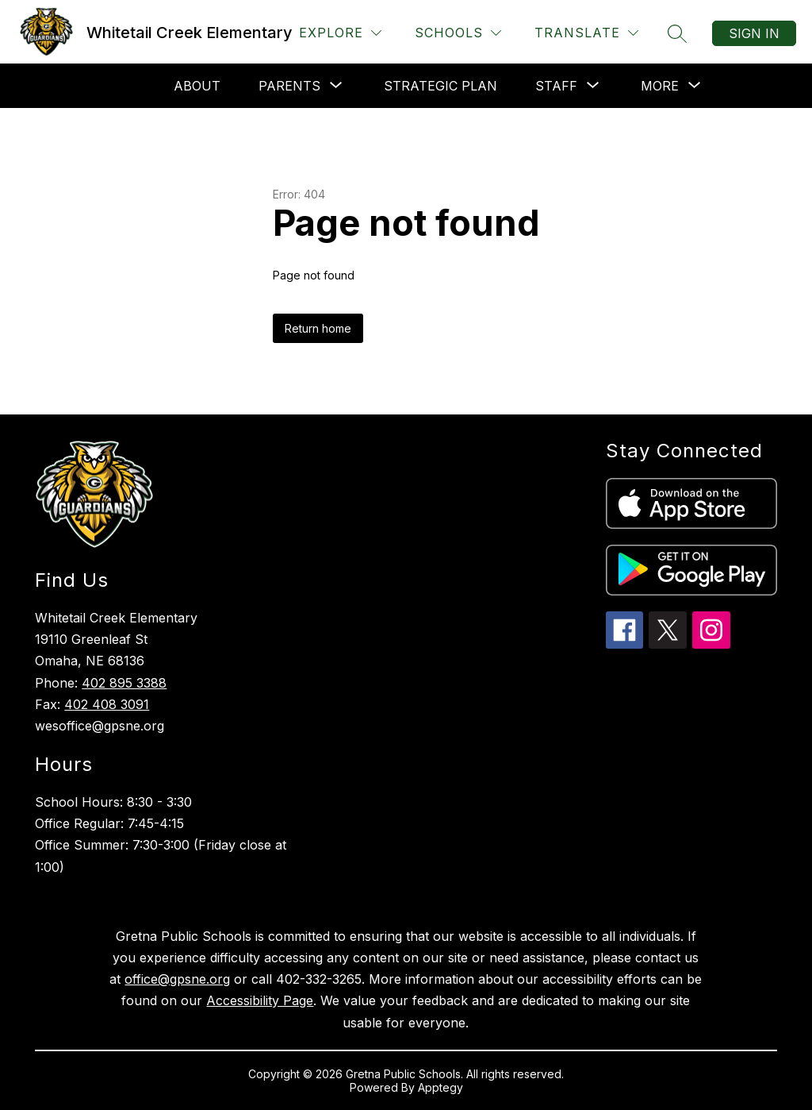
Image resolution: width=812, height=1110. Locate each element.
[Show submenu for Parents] (289, 85)
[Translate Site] (586, 33)
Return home (318, 328)
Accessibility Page (259, 1000)
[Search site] (677, 33)
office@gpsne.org (177, 979)
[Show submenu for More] (660, 85)
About (197, 86)
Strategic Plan (440, 86)
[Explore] (340, 33)
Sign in (754, 33)
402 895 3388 (124, 683)
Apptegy (440, 1087)
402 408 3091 (106, 704)
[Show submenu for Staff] (556, 85)
